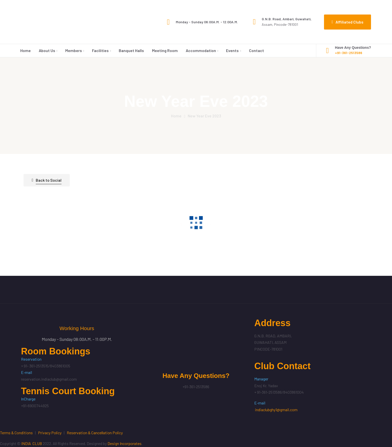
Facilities (100, 50)
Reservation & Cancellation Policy (95, 432)
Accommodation (201, 50)
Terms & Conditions (16, 432)
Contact (256, 50)
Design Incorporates (125, 443)
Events (232, 50)
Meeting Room (165, 50)
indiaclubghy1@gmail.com (276, 409)
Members (73, 50)
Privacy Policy (50, 432)
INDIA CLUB (31, 443)
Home (25, 50)
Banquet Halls (131, 50)
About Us (47, 50)
